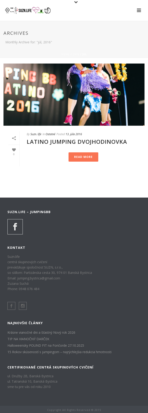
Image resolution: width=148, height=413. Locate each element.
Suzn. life (35, 134)
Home (65, 54)
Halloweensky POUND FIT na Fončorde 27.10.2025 (45, 345)
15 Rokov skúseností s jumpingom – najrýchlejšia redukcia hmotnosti (59, 352)
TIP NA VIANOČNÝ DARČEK (28, 339)
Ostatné (50, 134)
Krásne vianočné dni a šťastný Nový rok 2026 (41, 332)
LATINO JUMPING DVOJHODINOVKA (77, 141)
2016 (76, 54)
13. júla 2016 (74, 134)
